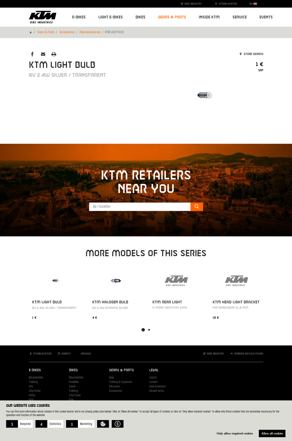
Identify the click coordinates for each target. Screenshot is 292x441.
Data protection (157, 386)
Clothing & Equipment (120, 382)
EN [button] (253, 3)
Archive (83, 353)
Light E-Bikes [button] (110, 17)
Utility (32, 395)
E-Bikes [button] (79, 17)
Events (266, 17)
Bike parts (114, 386)
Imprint (153, 377)
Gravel (72, 386)
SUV (31, 386)
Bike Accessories (90, 32)
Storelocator (225, 3)
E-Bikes (35, 370)
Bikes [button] (140, 17)
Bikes (73, 370)
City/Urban (35, 391)
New (111, 377)
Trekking (33, 382)
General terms (156, 391)
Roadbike (74, 382)
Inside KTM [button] (209, 17)
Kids (31, 399)
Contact (153, 382)
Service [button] (239, 17)
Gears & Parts (45, 32)
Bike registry (191, 3)
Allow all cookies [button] (272, 433)
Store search (251, 54)
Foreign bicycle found (246, 353)
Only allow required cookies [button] (235, 433)
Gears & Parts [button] (172, 17)
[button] (19, 424)
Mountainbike (36, 377)
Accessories (67, 32)
